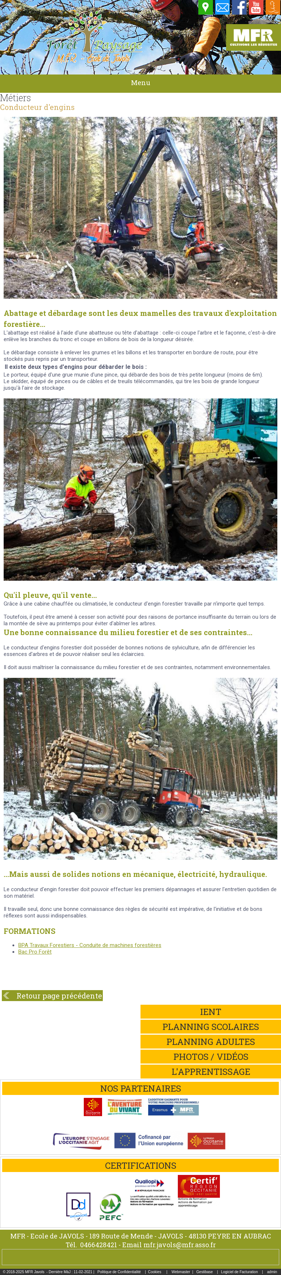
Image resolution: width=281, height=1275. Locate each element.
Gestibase (204, 1272)
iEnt (210, 1012)
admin (272, 1272)
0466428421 (98, 1244)
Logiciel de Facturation (239, 1272)
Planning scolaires (210, 1026)
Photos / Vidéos (210, 1056)
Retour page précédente (59, 995)
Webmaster (181, 1272)
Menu (140, 82)
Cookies (154, 1272)
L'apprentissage (211, 1071)
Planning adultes (210, 1041)
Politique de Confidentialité (118, 1272)
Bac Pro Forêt (35, 951)
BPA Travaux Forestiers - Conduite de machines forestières (89, 945)
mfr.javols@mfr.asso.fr (179, 1244)
